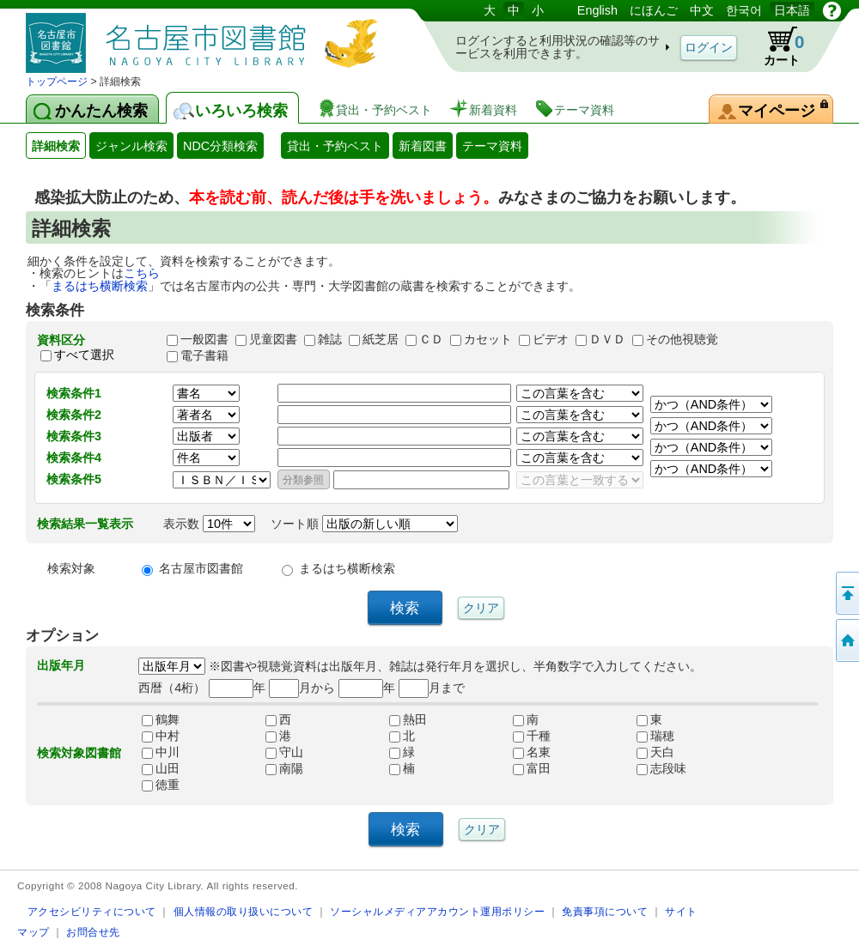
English (597, 10)
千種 (532, 736)
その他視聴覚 (682, 339)
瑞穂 (655, 736)
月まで (432, 687)
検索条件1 (73, 393)
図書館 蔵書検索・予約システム (206, 36)
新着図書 (423, 146)
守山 (284, 752)
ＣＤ (431, 339)
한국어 (744, 10)
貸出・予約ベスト (335, 146)
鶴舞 (161, 719)
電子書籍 (204, 355)
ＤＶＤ (607, 339)
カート (775, 46)
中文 (702, 10)
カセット (488, 339)
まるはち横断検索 (100, 286)
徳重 (161, 784)
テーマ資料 (492, 146)
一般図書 (204, 339)
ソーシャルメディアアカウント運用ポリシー (437, 911)
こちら (142, 273)
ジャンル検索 (131, 146)
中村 (161, 736)
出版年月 (61, 665)
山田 (161, 768)
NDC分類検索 (220, 146)
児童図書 (273, 339)
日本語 (792, 10)
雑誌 (330, 339)
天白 (655, 752)
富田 (532, 768)
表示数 (209, 524)
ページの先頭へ (846, 593)
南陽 (284, 768)
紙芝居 (380, 339)
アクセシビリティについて (91, 911)
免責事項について (605, 911)
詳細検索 (56, 146)
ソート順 (364, 524)
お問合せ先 (93, 931)
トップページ (57, 82)
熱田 (408, 719)
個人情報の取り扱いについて (244, 911)
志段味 (661, 768)
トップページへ (846, 640)
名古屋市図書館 (201, 568)
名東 (532, 752)
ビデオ (551, 339)
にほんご (654, 10)
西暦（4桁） (171, 687)
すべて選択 (84, 355)
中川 (161, 752)
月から (302, 687)
